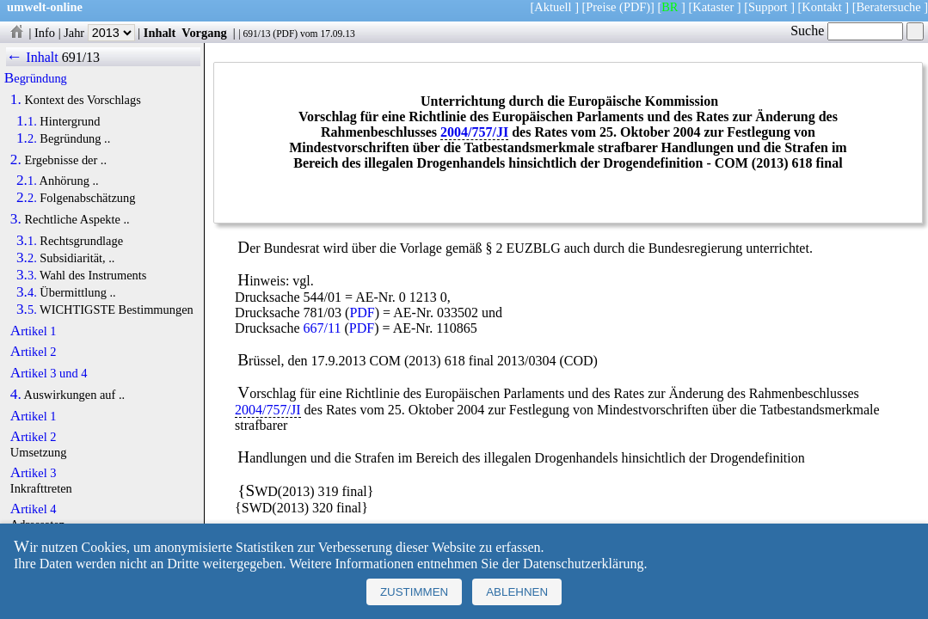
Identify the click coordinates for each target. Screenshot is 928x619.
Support (768, 7)
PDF (285, 33)
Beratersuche (889, 7)
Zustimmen (414, 591)
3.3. (26, 275)
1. (16, 100)
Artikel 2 (33, 352)
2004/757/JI (474, 132)
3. (16, 219)
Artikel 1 (33, 331)
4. (16, 394)
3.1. (26, 241)
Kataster (713, 7)
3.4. (26, 292)
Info (44, 33)
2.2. (26, 198)
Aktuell (552, 7)
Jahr (99, 33)
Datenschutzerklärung (583, 563)
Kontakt (821, 7)
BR (669, 7)
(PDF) (634, 7)
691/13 (256, 33)
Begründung (35, 78)
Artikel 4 (33, 509)
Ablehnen (517, 591)
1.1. (26, 121)
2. (16, 160)
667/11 (322, 328)
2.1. (26, 180)
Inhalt (160, 33)
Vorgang (204, 33)
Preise (601, 7)
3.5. (26, 309)
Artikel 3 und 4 (49, 373)
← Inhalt (32, 57)
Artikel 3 (33, 473)
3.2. (26, 258)
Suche (846, 30)
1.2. (26, 138)
